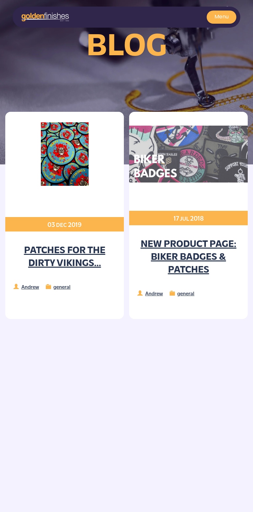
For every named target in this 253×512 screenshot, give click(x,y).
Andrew (30, 286)
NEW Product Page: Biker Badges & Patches (189, 256)
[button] (45, 17)
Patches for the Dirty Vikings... (64, 255)
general (61, 286)
